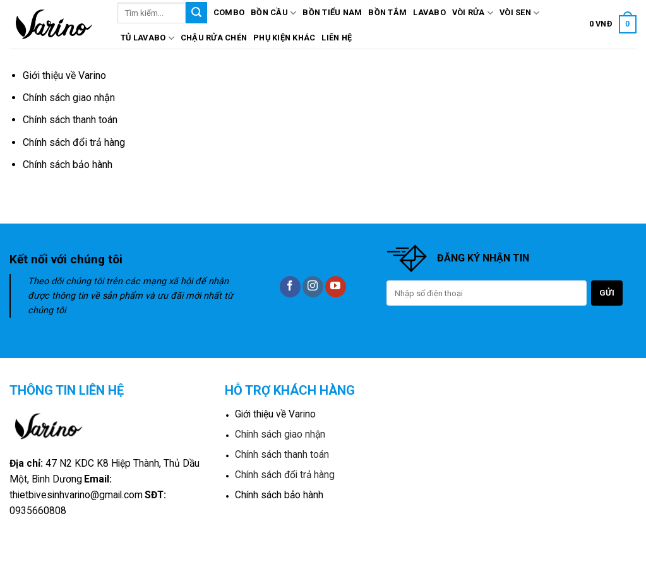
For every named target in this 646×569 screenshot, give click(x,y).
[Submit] (196, 12)
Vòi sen (519, 13)
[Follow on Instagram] (312, 286)
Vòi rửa (472, 13)
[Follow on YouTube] (335, 286)
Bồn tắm (387, 12)
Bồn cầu (273, 13)
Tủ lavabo (147, 38)
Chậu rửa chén (214, 37)
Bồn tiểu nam (332, 12)
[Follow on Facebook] (290, 286)
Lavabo (429, 12)
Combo (228, 12)
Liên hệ (336, 37)
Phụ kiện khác (284, 37)
